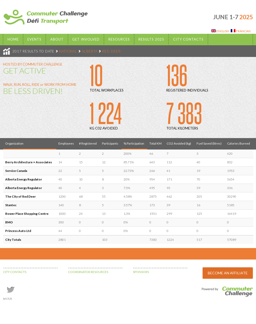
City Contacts (188, 39)
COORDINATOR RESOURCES (88, 272)
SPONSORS (141, 272)
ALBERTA (89, 51)
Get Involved (86, 39)
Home (13, 39)
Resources (119, 39)
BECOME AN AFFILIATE (228, 273)
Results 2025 (151, 39)
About (57, 39)
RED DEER (111, 51)
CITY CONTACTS (14, 272)
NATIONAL (68, 51)
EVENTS (34, 39)
